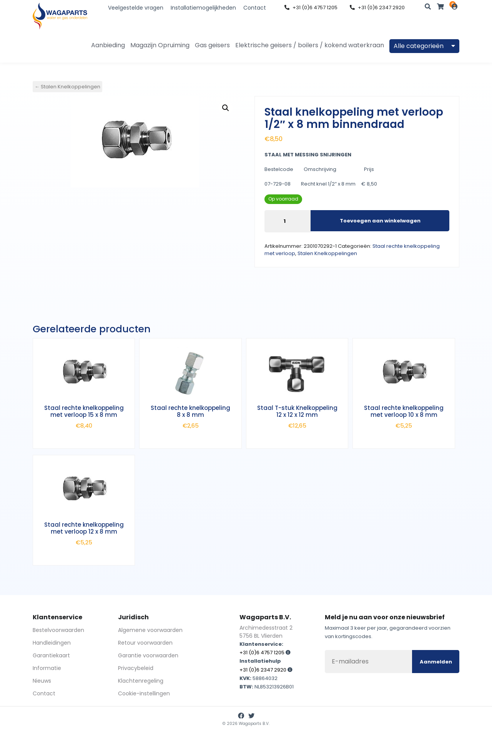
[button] (226, 108)
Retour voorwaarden (145, 643)
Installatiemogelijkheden (203, 8)
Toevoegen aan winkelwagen (380, 220)
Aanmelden (436, 661)
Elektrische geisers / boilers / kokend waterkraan (309, 45)
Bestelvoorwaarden (58, 630)
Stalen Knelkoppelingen (327, 253)
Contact (254, 8)
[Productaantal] (287, 221)
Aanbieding (108, 45)
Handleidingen (52, 643)
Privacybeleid (135, 668)
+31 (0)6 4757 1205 (310, 7)
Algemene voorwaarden (150, 630)
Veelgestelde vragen (135, 8)
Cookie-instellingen (144, 693)
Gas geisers (212, 45)
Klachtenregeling (140, 681)
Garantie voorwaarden (148, 655)
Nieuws (42, 681)
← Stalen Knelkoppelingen (67, 86)
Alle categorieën (424, 45)
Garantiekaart (51, 655)
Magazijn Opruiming (159, 45)
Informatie (47, 668)
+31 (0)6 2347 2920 (377, 7)
